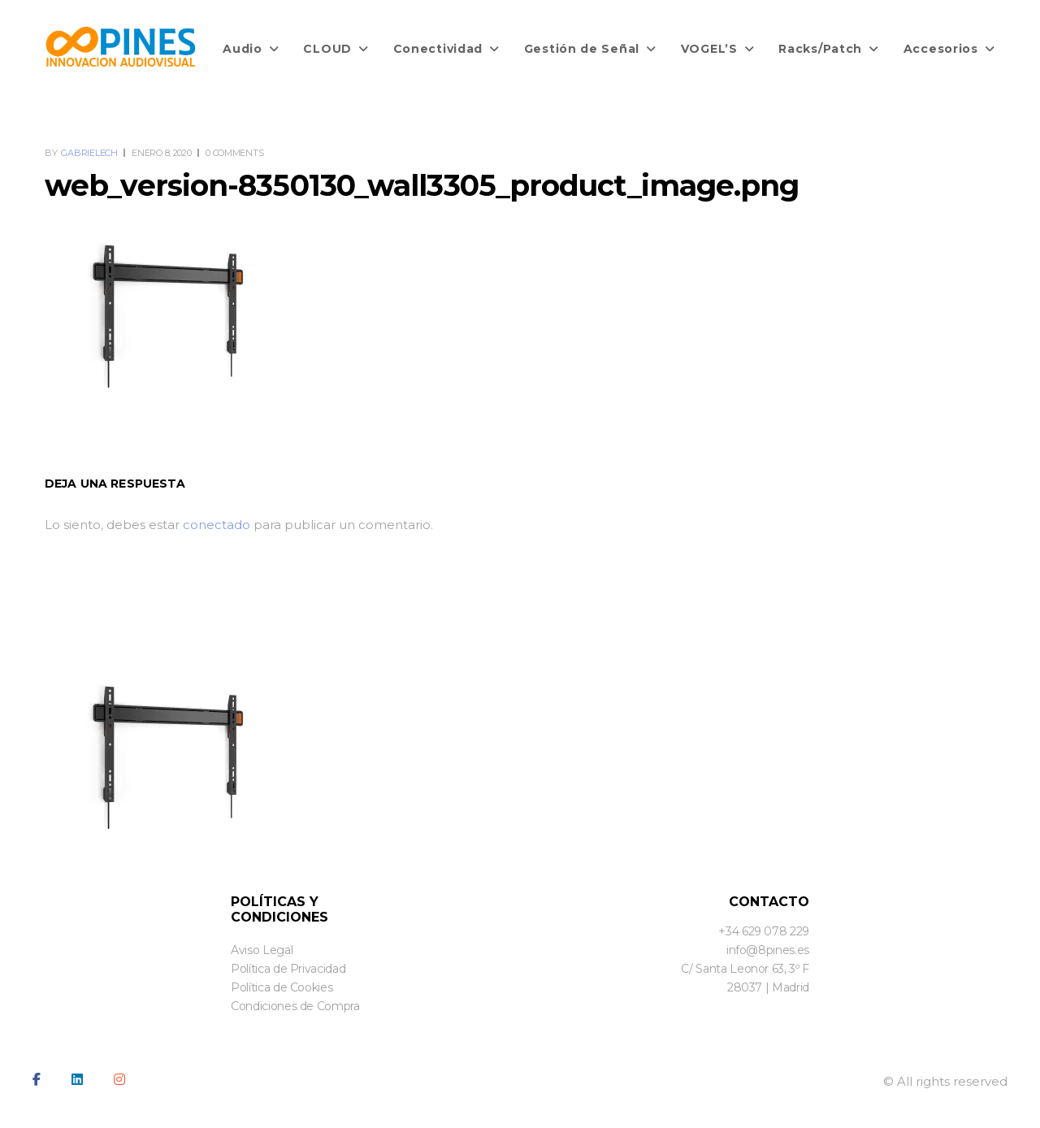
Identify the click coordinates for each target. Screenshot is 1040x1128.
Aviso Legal (261, 950)
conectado (216, 524)
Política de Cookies (281, 987)
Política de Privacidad (288, 968)
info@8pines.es (767, 950)
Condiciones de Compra (295, 1006)
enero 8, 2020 (161, 152)
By (82, 152)
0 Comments (234, 152)
